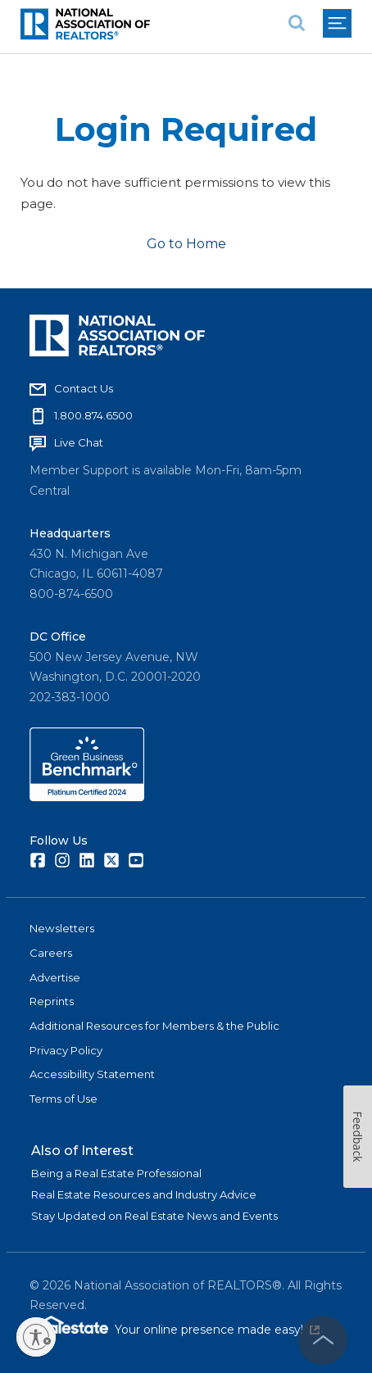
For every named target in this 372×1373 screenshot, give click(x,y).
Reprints (51, 1001)
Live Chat (78, 442)
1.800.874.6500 (93, 415)
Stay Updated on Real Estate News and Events (154, 1215)
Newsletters (61, 928)
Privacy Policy (65, 1050)
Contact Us (83, 388)
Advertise (54, 977)
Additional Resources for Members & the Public (154, 1025)
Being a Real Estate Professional (116, 1173)
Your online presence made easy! (217, 1329)
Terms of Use (63, 1098)
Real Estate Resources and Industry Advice (143, 1194)
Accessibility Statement (92, 1074)
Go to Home (186, 243)
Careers (50, 952)
